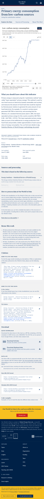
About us (25, 452)
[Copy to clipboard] (37, 267)
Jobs (24, 467)
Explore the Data (6, 22)
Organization (26, 456)
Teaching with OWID (7, 475)
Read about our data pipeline (9, 217)
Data (2, 456)
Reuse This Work (38, 22)
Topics (3, 452)
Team (24, 463)
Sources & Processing (22, 22)
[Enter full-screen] (40, 88)
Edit (40, 37)
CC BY (16, 88)
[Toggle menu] (3, 3)
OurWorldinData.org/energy (8, 88)
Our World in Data (22, 2)
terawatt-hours (13, 139)
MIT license (24, 432)
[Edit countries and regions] (39, 37)
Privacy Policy (13, 491)
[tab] (4, 37)
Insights (3, 459)
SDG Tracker (4, 471)
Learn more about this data (16, 87)
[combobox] (36, 3)
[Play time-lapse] (3, 83)
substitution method (28, 139)
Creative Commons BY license (30, 243)
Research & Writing (6, 482)
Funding (25, 459)
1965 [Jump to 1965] (7, 83)
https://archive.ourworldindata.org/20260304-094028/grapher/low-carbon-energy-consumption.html (18, 276)
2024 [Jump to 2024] (39, 83)
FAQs (2, 436)
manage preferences (24, 491)
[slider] (11, 83)
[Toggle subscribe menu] (41, 3)
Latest (3, 467)
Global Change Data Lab (26, 427)
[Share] (36, 88)
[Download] (33, 88)
